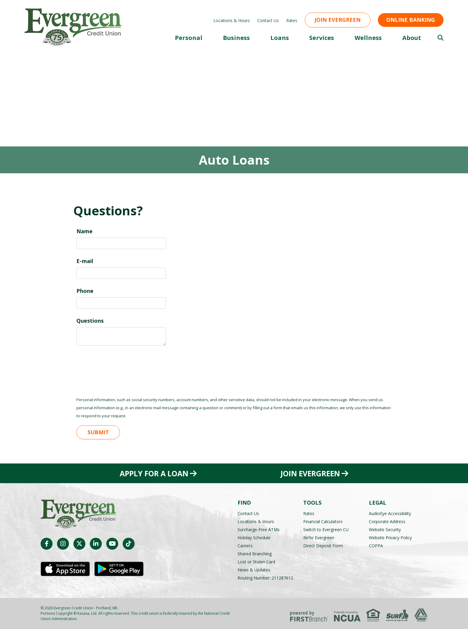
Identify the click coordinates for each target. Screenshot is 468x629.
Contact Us (268, 20)
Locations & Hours (231, 20)
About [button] (411, 38)
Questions (90, 320)
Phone (84, 290)
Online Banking (410, 19)
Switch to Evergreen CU (326, 529)
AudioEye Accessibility (390, 513)
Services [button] (321, 38)
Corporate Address (387, 521)
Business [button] (236, 38)
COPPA (376, 545)
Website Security (385, 529)
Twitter (79, 544)
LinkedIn (96, 544)
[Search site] (441, 38)
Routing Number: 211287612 (265, 578)
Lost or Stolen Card (256, 562)
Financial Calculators (323, 521)
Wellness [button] (368, 38)
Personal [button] (188, 38)
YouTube (112, 544)
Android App (119, 569)
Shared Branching (255, 554)
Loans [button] (279, 38)
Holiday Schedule (254, 537)
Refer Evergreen (318, 537)
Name (84, 231)
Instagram (63, 544)
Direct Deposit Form (323, 545)
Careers (245, 545)
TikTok (129, 544)
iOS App (65, 569)
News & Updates (254, 570)
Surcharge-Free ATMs (259, 529)
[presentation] (121, 367)
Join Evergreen (338, 19)
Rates (291, 20)
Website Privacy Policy (390, 537)
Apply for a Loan (153, 473)
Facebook (47, 544)
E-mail (84, 261)
